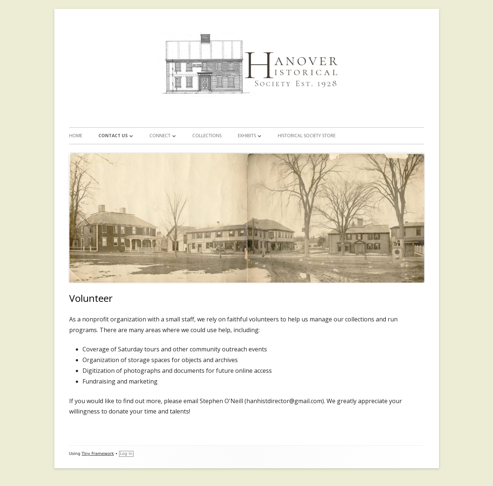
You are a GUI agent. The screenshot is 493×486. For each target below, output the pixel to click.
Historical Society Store (306, 135)
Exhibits (247, 135)
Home (75, 135)
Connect (159, 135)
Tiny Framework (98, 453)
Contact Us (113, 135)
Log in (126, 453)
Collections (207, 135)
